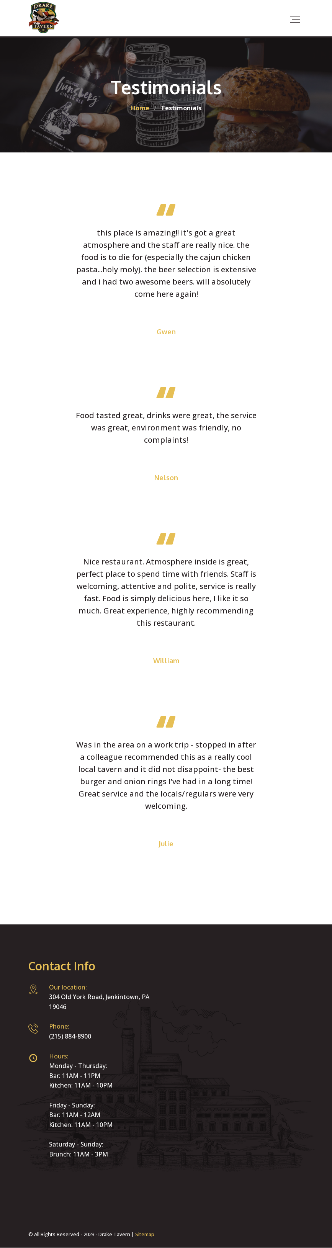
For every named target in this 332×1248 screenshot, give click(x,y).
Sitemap (144, 1234)
